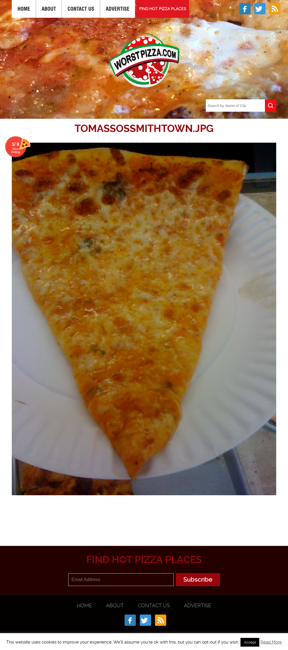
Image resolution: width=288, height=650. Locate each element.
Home (23, 9)
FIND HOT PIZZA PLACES (162, 8)
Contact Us (81, 9)
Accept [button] (250, 642)
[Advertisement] (148, 518)
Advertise (117, 9)
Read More (271, 642)
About (49, 9)
